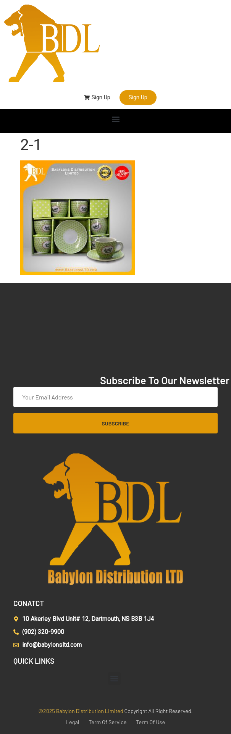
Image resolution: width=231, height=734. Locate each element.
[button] (115, 119)
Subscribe (115, 423)
